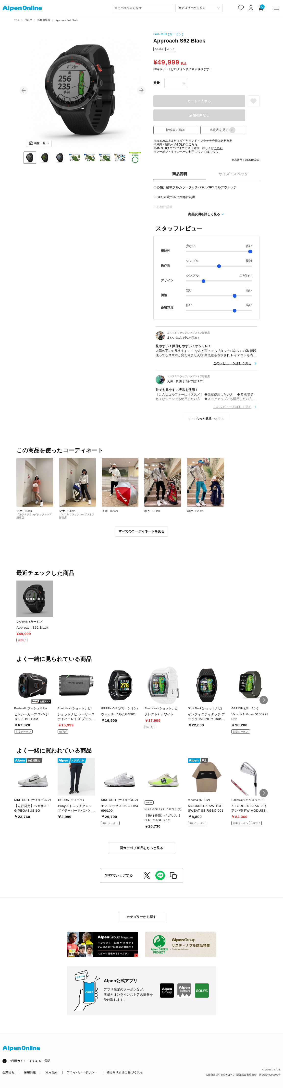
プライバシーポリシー (82, 1072)
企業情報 (8, 1072)
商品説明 (179, 174)
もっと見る (204, 418)
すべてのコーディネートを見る (141, 531)
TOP (16, 20)
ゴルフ (28, 20)
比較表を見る (222, 130)
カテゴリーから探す (141, 917)
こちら (193, 144)
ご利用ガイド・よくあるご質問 (29, 1060)
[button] (23, 90)
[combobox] (142, 8)
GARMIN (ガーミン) (168, 34)
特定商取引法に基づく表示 (125, 1072)
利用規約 (51, 1072)
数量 (156, 83)
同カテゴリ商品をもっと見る (141, 848)
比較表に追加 (175, 130)
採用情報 (30, 1072)
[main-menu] (276, 8)
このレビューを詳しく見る (232, 363)
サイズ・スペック (233, 174)
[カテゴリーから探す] (199, 8)
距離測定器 (43, 20)
